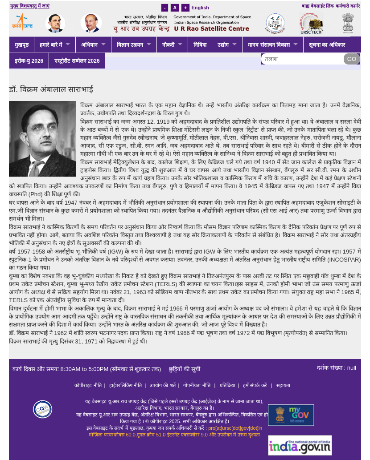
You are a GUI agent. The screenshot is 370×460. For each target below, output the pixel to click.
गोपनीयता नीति (197, 385)
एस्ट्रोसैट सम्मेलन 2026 (76, 61)
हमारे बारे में (51, 45)
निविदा (199, 45)
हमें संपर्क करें (255, 385)
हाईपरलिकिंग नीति (125, 385)
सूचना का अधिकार (327, 45)
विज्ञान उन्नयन (130, 45)
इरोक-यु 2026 (29, 61)
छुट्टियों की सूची (181, 369)
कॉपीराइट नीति (87, 385)
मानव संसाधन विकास (269, 45)
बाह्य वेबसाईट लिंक (318, 6)
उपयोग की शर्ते (162, 385)
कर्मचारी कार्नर (348, 6)
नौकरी (168, 45)
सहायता (283, 385)
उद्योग (223, 45)
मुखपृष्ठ (22, 45)
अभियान (89, 45)
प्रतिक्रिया (227, 385)
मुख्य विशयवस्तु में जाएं (29, 6)
